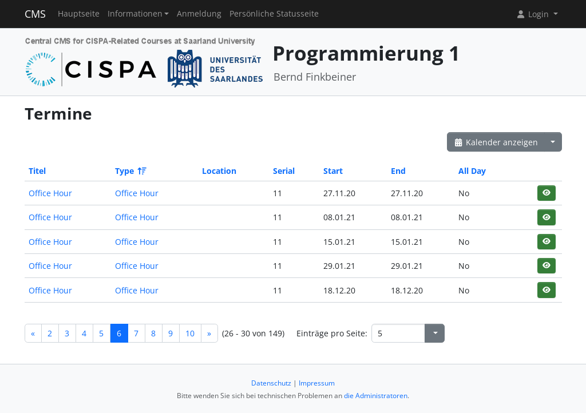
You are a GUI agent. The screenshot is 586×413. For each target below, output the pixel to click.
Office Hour (50, 193)
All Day (472, 170)
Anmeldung (199, 13)
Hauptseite (79, 13)
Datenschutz (271, 383)
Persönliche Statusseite (274, 13)
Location (219, 170)
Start (333, 170)
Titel (37, 170)
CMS (35, 14)
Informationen (135, 13)
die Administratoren (375, 395)
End (398, 170)
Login (533, 14)
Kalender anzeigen (496, 142)
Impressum (317, 383)
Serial (284, 170)
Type (130, 171)
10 (190, 333)
